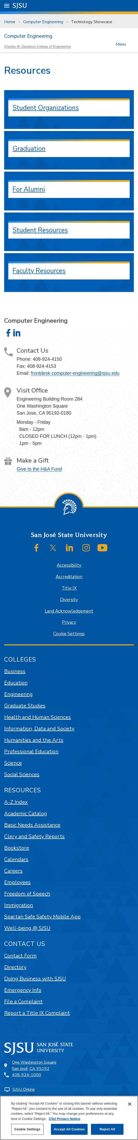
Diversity (69, 600)
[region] (69, 1118)
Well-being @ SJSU (27, 928)
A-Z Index (16, 802)
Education (16, 682)
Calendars (16, 859)
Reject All (107, 1129)
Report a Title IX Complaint (37, 1013)
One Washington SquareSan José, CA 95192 (34, 1066)
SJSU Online (23, 1089)
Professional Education (31, 751)
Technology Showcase (91, 22)
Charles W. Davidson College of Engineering (37, 46)
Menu (121, 43)
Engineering (18, 694)
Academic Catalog (25, 813)
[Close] (129, 1104)
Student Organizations (45, 107)
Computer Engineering (43, 22)
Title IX (69, 588)
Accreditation (69, 577)
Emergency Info (22, 990)
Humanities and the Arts (33, 740)
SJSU (19, 5)
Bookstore (16, 847)
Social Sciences (22, 774)
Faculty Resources (38, 270)
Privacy (69, 622)
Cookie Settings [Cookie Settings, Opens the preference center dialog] (27, 1129)
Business (14, 671)
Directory (15, 967)
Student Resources (40, 230)
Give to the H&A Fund (39, 469)
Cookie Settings (69, 634)
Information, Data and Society (39, 728)
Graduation (28, 148)
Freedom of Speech (27, 893)
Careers (13, 870)
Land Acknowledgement (69, 611)
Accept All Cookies (69, 1129)
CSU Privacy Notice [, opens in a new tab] (64, 1119)
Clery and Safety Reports (34, 836)
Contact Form (20, 955)
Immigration (18, 905)
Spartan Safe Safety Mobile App (42, 916)
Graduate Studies (24, 705)
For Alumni (28, 189)
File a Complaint (23, 1001)
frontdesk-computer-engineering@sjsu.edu (75, 373)
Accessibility (69, 565)
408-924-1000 (26, 1075)
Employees (17, 882)
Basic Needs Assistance (32, 824)
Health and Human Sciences (37, 717)
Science (13, 763)
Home (9, 22)
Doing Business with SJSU (35, 978)
